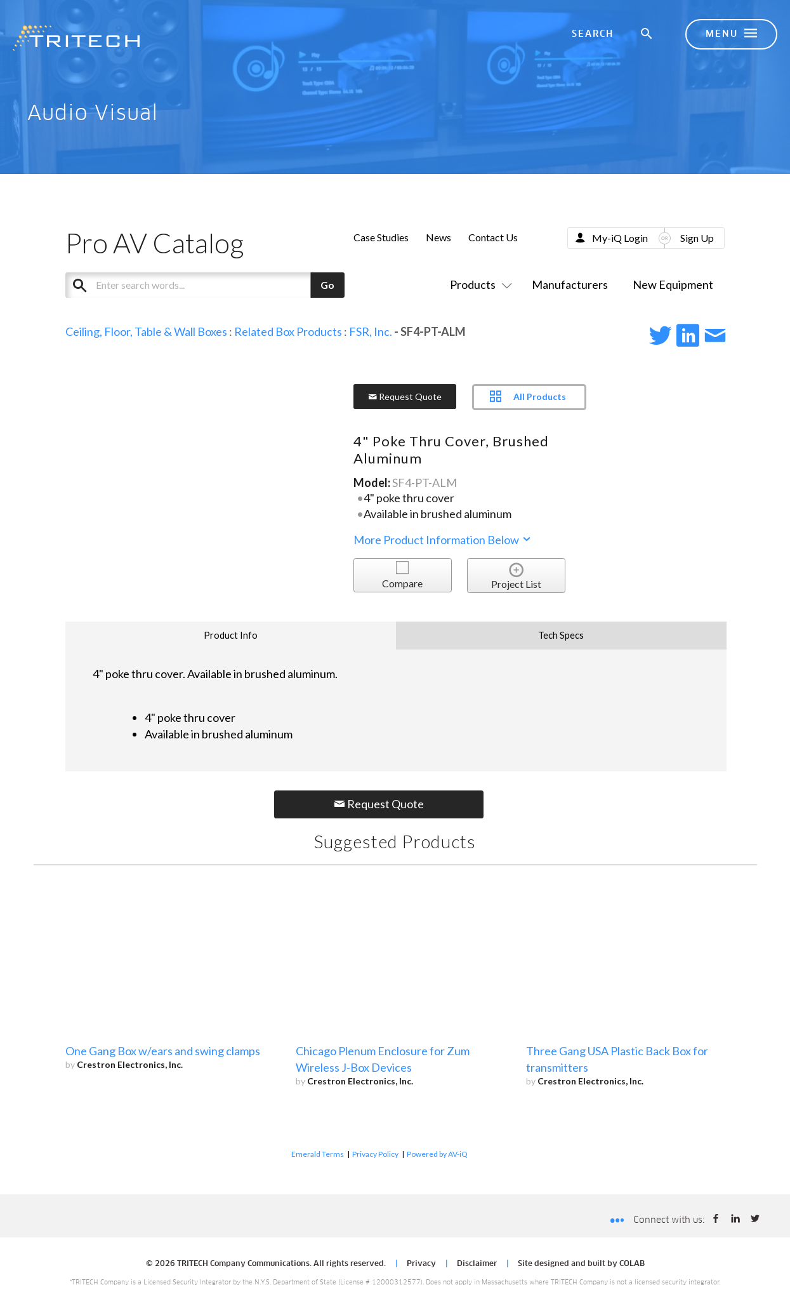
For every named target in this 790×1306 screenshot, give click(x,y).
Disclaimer (477, 1264)
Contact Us (493, 237)
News (438, 237)
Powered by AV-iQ (437, 1154)
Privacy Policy (375, 1154)
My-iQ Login (620, 238)
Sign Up (697, 238)
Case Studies (381, 237)
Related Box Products (288, 331)
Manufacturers (570, 284)
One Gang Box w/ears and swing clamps (162, 1051)
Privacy (421, 1264)
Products (478, 284)
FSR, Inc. (370, 331)
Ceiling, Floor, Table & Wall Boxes (146, 331)
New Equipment (673, 284)
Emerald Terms (317, 1154)
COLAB (632, 1264)
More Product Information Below (442, 540)
